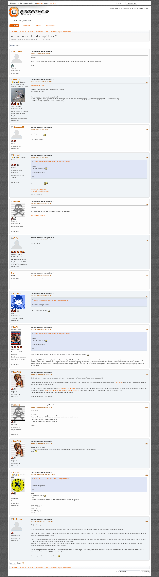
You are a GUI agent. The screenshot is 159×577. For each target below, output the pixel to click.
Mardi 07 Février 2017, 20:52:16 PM (40, 53)
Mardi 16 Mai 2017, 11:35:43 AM (39, 129)
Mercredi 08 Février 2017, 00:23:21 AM (41, 81)
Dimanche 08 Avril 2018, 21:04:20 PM (41, 295)
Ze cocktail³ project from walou (40, 191)
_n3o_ (15, 238)
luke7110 (17, 372)
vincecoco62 (18, 127)
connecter (40, 3)
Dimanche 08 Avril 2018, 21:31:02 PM (41, 329)
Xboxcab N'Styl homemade (38, 189)
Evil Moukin (18, 293)
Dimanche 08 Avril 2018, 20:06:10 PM (41, 240)
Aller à (116, 571)
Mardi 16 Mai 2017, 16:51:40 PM (39, 157)
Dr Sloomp (17, 519)
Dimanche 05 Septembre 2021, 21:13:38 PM (43, 474)
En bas (12, 45)
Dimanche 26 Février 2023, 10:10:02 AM (42, 521)
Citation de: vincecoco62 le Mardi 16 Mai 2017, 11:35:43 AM (52, 162)
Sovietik (16, 155)
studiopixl (17, 51)
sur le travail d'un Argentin (66, 388)
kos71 (15, 327)
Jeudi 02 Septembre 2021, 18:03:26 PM (41, 443)
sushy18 (16, 79)
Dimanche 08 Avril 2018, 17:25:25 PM (41, 203)
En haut (12, 563)
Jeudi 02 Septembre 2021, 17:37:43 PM (41, 407)
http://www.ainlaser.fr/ (38, 215)
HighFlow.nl (119, 382)
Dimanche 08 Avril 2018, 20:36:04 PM (41, 275)
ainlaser (16, 201)
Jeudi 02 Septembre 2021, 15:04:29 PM (41, 374)
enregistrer (53, 3)
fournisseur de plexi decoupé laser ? (42, 51)
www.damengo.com (37, 85)
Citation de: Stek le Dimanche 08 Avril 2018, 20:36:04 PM (51, 300)
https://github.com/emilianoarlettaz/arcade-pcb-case (62, 390)
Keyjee (16, 472)
